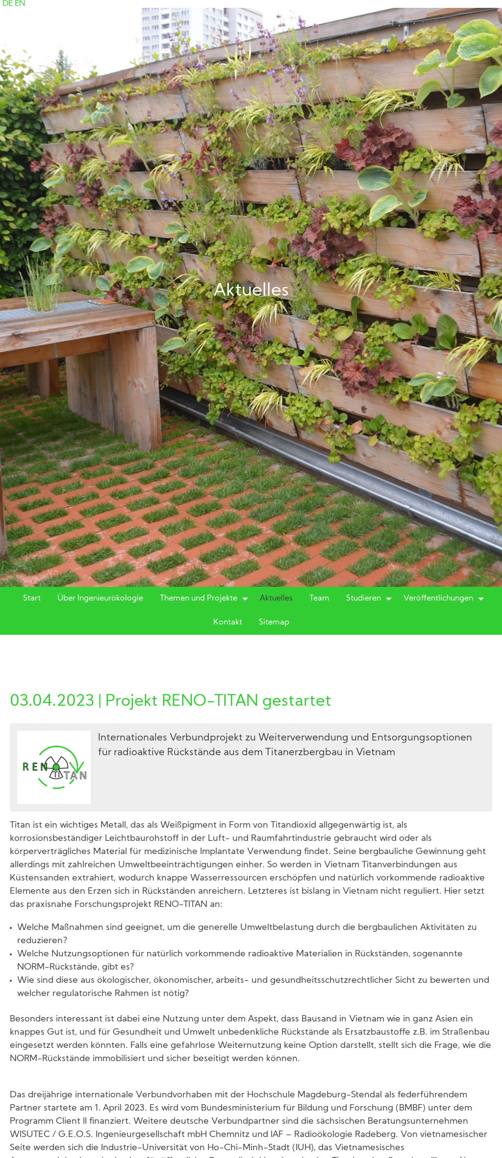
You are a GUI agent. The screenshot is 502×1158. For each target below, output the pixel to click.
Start (32, 598)
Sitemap (274, 622)
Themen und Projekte (198, 598)
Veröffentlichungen (438, 598)
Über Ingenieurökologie (100, 598)
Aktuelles (276, 598)
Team (319, 598)
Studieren (363, 598)
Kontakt (227, 622)
